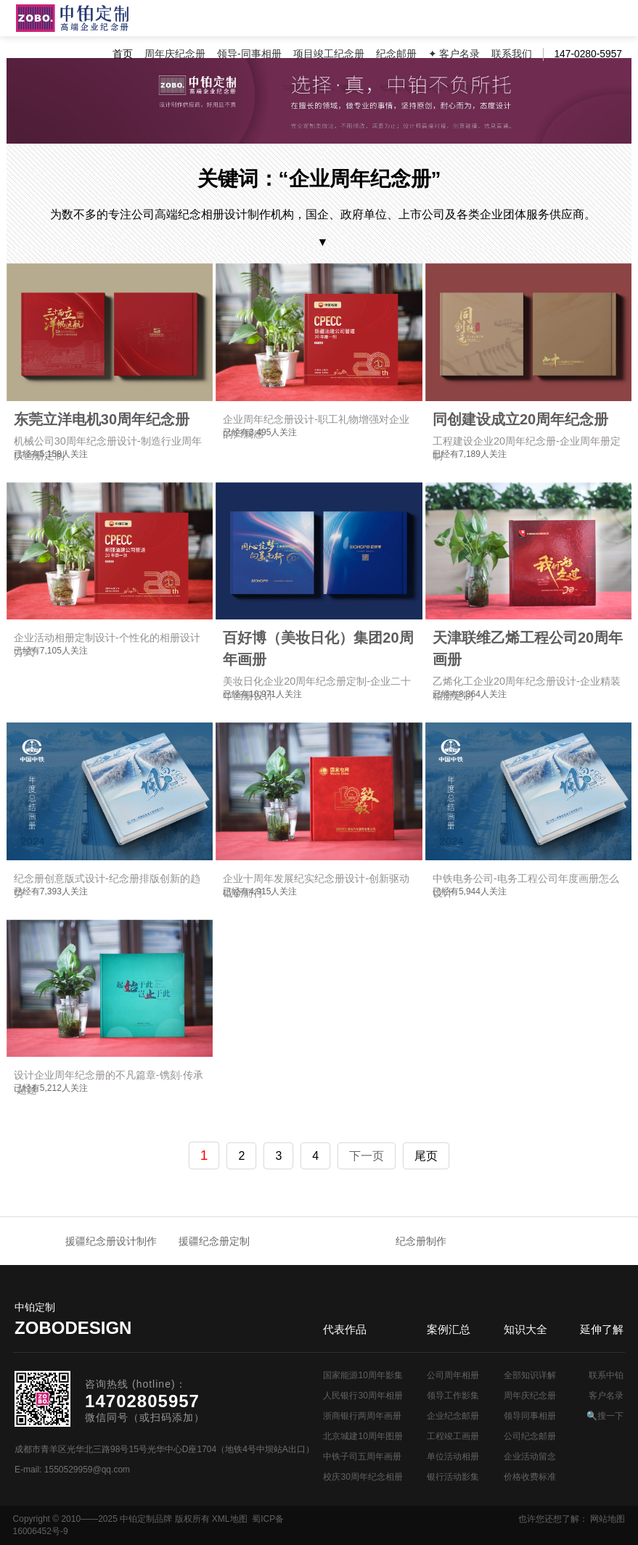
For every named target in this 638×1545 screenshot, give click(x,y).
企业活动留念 (530, 1456)
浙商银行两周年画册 (362, 1416)
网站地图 (607, 1519)
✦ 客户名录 (454, 54)
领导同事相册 (530, 1416)
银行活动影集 (453, 1477)
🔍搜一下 (604, 1416)
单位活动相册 (453, 1456)
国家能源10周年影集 (362, 1375)
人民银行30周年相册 (362, 1395)
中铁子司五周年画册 (362, 1456)
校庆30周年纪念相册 (362, 1477)
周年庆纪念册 (174, 54)
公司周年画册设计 (72, 18)
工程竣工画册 (453, 1436)
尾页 (426, 1156)
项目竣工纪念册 (328, 54)
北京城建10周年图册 (362, 1436)
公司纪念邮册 (530, 1436)
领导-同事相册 (249, 54)
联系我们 (511, 54)
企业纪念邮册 (453, 1416)
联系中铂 (606, 1375)
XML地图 (230, 1519)
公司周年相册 (453, 1375)
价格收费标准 (530, 1477)
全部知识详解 (530, 1375)
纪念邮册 (396, 54)
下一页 (366, 1156)
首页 (123, 54)
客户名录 (606, 1395)
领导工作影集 (453, 1395)
